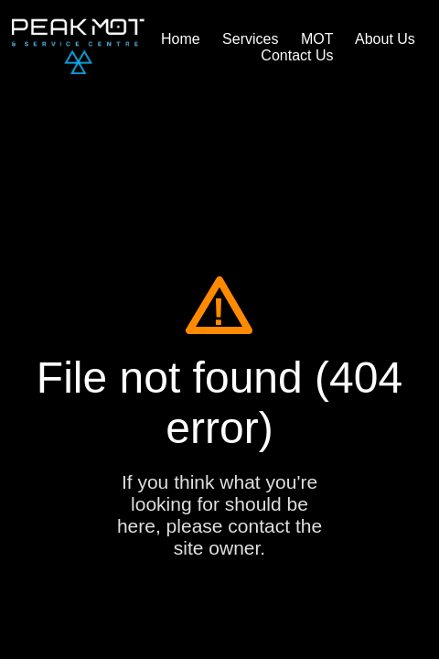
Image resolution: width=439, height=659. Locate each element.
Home (180, 39)
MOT (317, 39)
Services (250, 39)
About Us (385, 39)
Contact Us (297, 55)
